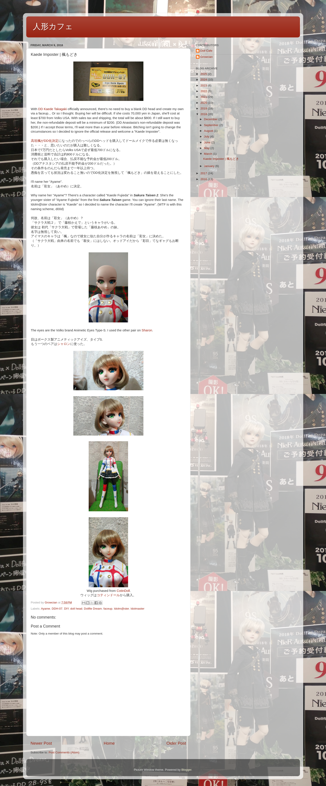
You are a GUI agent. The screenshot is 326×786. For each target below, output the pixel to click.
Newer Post (41, 743)
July (207, 136)
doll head (76, 608)
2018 (204, 114)
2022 (204, 91)
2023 (204, 85)
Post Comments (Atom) (64, 752)
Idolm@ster (121, 608)
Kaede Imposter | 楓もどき (221, 158)
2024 (204, 79)
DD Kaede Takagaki (52, 109)
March (208, 153)
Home (109, 743)
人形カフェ (53, 26)
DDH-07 (57, 608)
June (207, 142)
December (211, 119)
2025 (204, 74)
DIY (66, 608)
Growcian (206, 56)
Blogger (187, 769)
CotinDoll (123, 591)
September (211, 125)
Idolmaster (137, 608)
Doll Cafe (206, 50)
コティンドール (108, 595)
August (209, 130)
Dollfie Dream (93, 608)
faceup (108, 608)
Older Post (176, 743)
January (209, 166)
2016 (204, 179)
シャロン (63, 344)
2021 (204, 96)
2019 (204, 108)
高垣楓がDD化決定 (44, 140)
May (207, 148)
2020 (204, 102)
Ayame (45, 608)
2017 (204, 173)
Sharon (147, 330)
